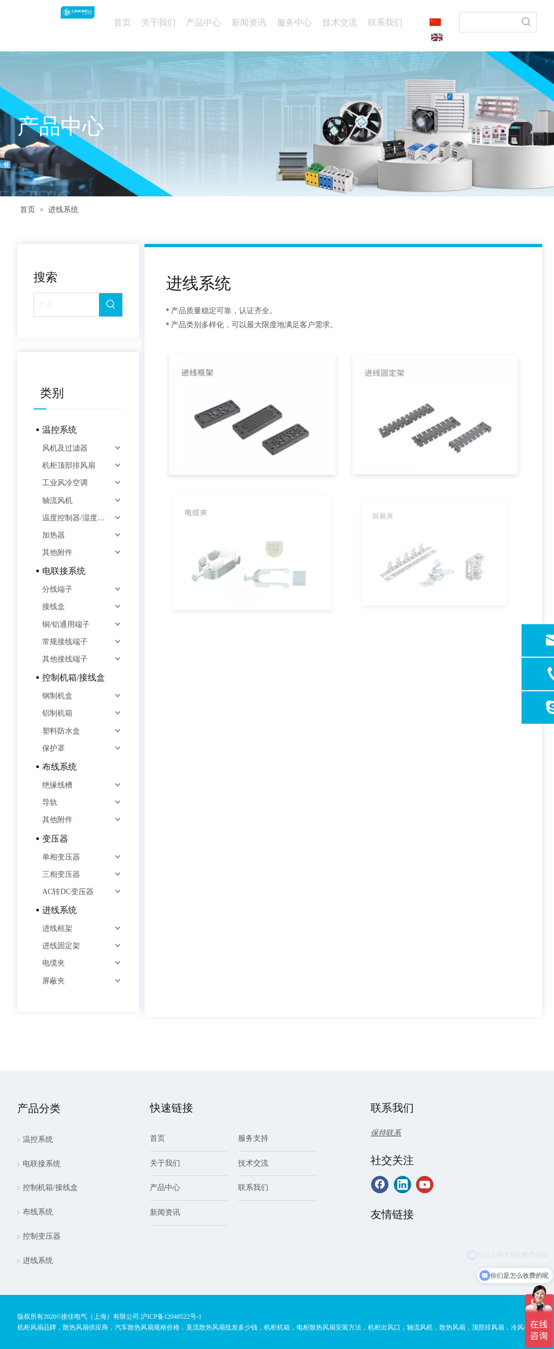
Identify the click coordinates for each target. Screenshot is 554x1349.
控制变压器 (42, 1236)
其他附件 (57, 552)
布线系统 (59, 766)
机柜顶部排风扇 (68, 465)
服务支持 (253, 1138)
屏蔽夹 (53, 981)
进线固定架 (61, 946)
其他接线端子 (65, 659)
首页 (157, 1138)
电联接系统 (63, 571)
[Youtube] (424, 1184)
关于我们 (165, 1163)
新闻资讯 (165, 1212)
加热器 (53, 535)
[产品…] (66, 304)
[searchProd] (488, 22)
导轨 (49, 802)
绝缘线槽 (57, 785)
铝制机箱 (57, 713)
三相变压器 (61, 874)
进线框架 (57, 928)
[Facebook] (379, 1184)
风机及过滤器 (65, 448)
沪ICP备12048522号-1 (171, 1316)
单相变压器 (61, 857)
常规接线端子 (65, 642)
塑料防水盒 (61, 731)
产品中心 (165, 1187)
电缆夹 (53, 963)
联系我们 (253, 1187)
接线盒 (53, 607)
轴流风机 (57, 501)
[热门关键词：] (526, 22)
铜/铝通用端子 (66, 624)
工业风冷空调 (65, 483)
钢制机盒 (57, 696)
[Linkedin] (402, 1184)
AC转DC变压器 (68, 892)
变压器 (55, 838)
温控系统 (59, 429)
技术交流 (253, 1163)
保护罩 (53, 748)
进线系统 (59, 910)
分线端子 (57, 589)
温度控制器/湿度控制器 (81, 518)
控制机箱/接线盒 (73, 677)
